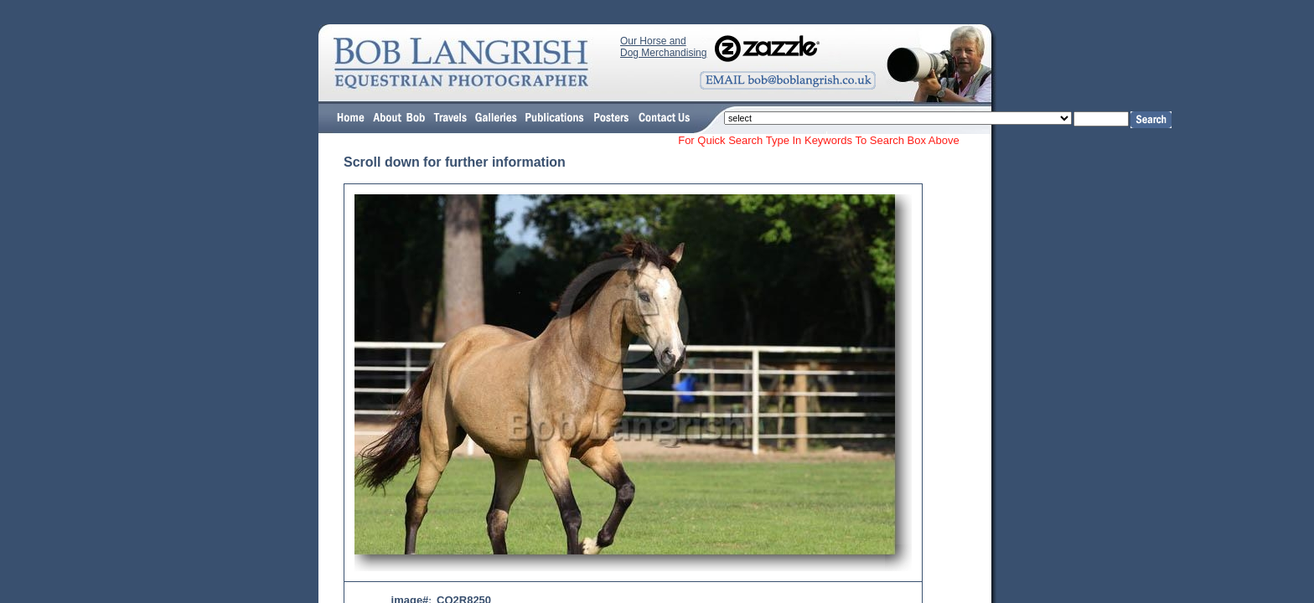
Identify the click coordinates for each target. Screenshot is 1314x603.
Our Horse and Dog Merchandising (663, 47)
